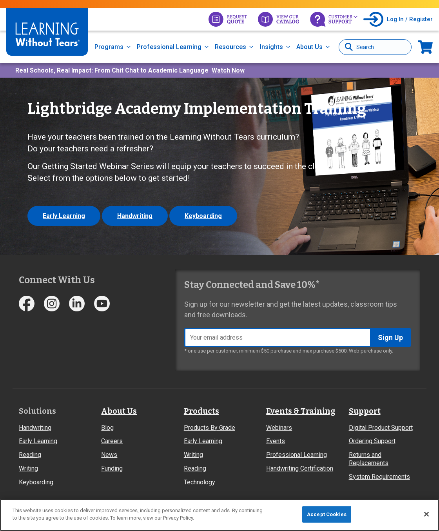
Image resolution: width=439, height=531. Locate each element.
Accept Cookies (326, 514)
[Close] (426, 514)
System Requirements (379, 476)
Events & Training (300, 411)
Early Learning (64, 216)
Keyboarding (203, 216)
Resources (230, 47)
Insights (271, 47)
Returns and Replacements (368, 459)
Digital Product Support (381, 427)
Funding (112, 468)
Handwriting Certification (299, 468)
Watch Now (228, 70)
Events (275, 441)
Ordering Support (372, 441)
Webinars (279, 427)
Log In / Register (410, 19)
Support (365, 411)
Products (201, 411)
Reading (30, 454)
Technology (199, 482)
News (109, 454)
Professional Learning (169, 47)
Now (425, 47)
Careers (112, 441)
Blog (107, 427)
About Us (309, 47)
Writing (28, 468)
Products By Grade (209, 427)
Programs (108, 47)
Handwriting (134, 216)
